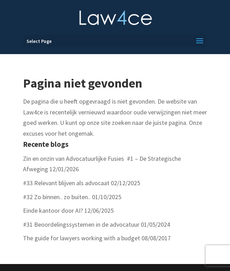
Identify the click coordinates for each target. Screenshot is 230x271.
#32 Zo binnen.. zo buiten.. (57, 197)
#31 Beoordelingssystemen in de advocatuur (81, 224)
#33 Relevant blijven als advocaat (66, 183)
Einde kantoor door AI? (53, 210)
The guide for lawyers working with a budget (81, 238)
